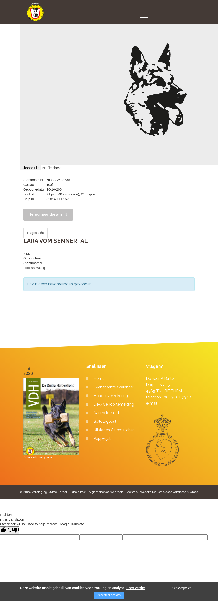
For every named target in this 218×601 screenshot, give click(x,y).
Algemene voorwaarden (106, 492)
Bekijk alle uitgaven (37, 457)
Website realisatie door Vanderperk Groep (169, 492)
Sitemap (132, 492)
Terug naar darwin (45, 214)
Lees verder (135, 588)
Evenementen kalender (114, 387)
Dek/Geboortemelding (114, 404)
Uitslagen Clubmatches (114, 430)
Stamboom (60, 233)
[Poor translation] (13, 530)
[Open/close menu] (144, 14)
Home (99, 378)
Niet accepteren (182, 588)
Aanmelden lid (106, 413)
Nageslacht (35, 233)
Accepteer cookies (109, 595)
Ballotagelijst (105, 421)
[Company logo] (35, 14)
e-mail (151, 403)
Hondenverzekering (111, 395)
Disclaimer (78, 492)
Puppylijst (102, 438)
